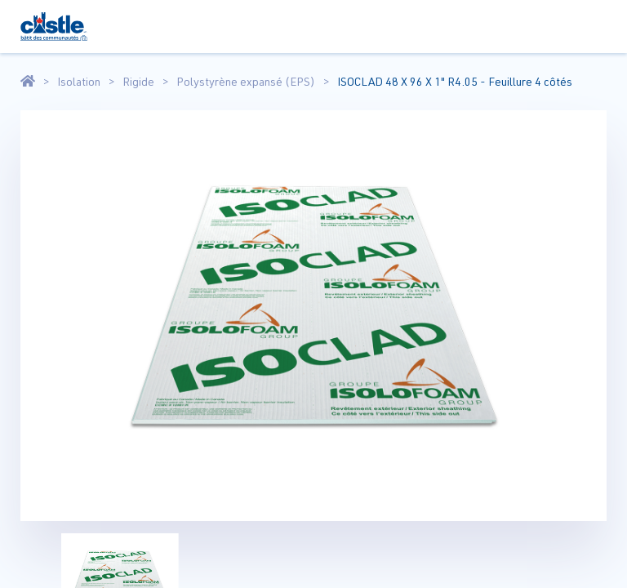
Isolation (78, 81)
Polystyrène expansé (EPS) (245, 81)
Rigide (138, 81)
